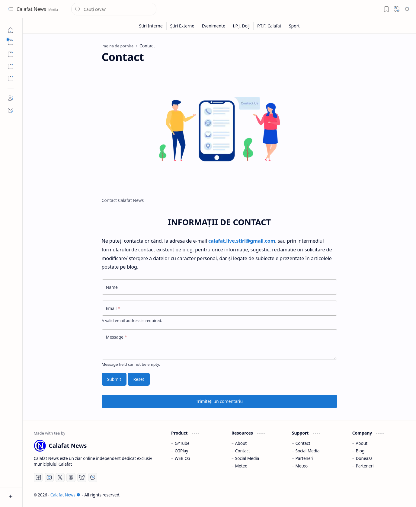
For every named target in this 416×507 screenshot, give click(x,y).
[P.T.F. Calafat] (269, 26)
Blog (360, 451)
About (241, 443)
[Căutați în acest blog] (114, 9)
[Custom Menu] (11, 66)
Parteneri (304, 458)
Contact (242, 451)
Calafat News (32, 9)
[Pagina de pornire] (11, 30)
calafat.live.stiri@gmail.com (241, 241)
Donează (364, 458)
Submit (114, 379)
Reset (138, 379)
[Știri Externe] (182, 26)
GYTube (182, 443)
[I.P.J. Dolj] (241, 26)
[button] (10, 9)
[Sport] (294, 26)
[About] (11, 98)
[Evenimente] (213, 26)
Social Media (247, 458)
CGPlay (181, 451)
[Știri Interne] (150, 26)
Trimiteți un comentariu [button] (219, 401)
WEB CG (182, 458)
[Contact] (11, 110)
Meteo (241, 466)
